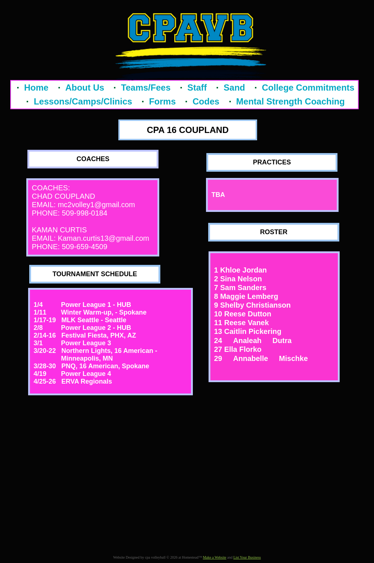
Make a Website (214, 557)
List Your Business (247, 557)
